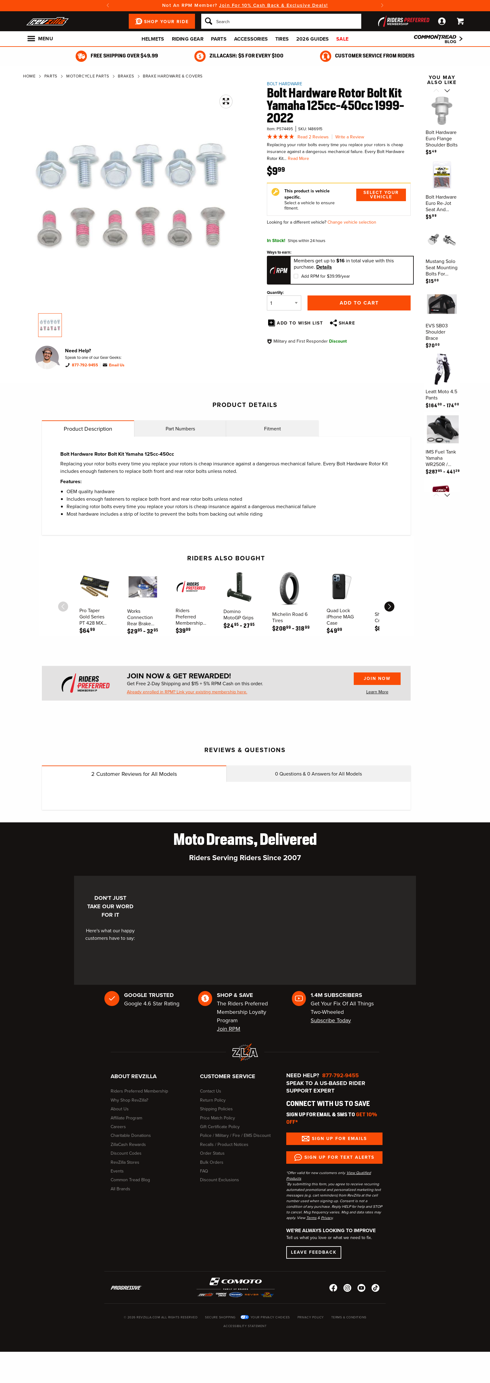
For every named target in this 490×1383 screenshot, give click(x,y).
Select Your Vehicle (381, 194)
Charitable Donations (131, 1135)
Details (324, 267)
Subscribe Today (331, 1020)
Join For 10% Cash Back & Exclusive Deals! (273, 5)
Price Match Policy (217, 1118)
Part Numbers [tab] (180, 428)
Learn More (377, 692)
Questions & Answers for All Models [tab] (318, 773)
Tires (282, 38)
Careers (118, 1126)
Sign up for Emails (339, 1138)
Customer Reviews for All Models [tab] (134, 774)
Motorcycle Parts (87, 76)
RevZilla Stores (125, 1162)
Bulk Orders (211, 1162)
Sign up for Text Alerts (339, 1157)
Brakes (126, 76)
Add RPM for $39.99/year (325, 276)
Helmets (153, 38)
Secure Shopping (220, 1317)
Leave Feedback (314, 1252)
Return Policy (213, 1100)
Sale (342, 38)
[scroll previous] (63, 607)
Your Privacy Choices (270, 1317)
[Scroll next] (447, 91)
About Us (120, 1109)
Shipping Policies (216, 1109)
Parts (219, 38)
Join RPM (228, 1029)
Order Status (212, 1153)
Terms (311, 1218)
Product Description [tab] (88, 429)
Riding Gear (187, 38)
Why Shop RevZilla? (129, 1100)
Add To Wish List (300, 323)
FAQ (204, 1171)
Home (29, 76)
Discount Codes (126, 1153)
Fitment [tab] (272, 428)
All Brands (120, 1189)
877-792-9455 (85, 365)
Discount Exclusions (219, 1180)
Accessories (251, 38)
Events (117, 1171)
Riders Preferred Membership (139, 1091)
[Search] (281, 21)
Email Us (116, 365)
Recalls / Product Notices (224, 1144)
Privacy (326, 1218)
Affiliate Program (126, 1118)
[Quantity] (284, 302)
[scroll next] (389, 607)
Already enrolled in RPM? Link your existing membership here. (187, 692)
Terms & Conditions (349, 1317)
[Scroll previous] (436, 91)
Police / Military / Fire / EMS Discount (235, 1135)
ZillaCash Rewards (128, 1144)
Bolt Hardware (284, 84)
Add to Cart (359, 302)
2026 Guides (312, 38)
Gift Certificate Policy (220, 1126)
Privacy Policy (311, 1317)
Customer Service (227, 1076)
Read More (298, 158)
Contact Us (210, 1091)
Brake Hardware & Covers (173, 76)
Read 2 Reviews (313, 137)
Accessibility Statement (245, 1326)
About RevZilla (134, 1076)
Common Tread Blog (130, 1180)
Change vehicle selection (352, 222)
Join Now (377, 678)
